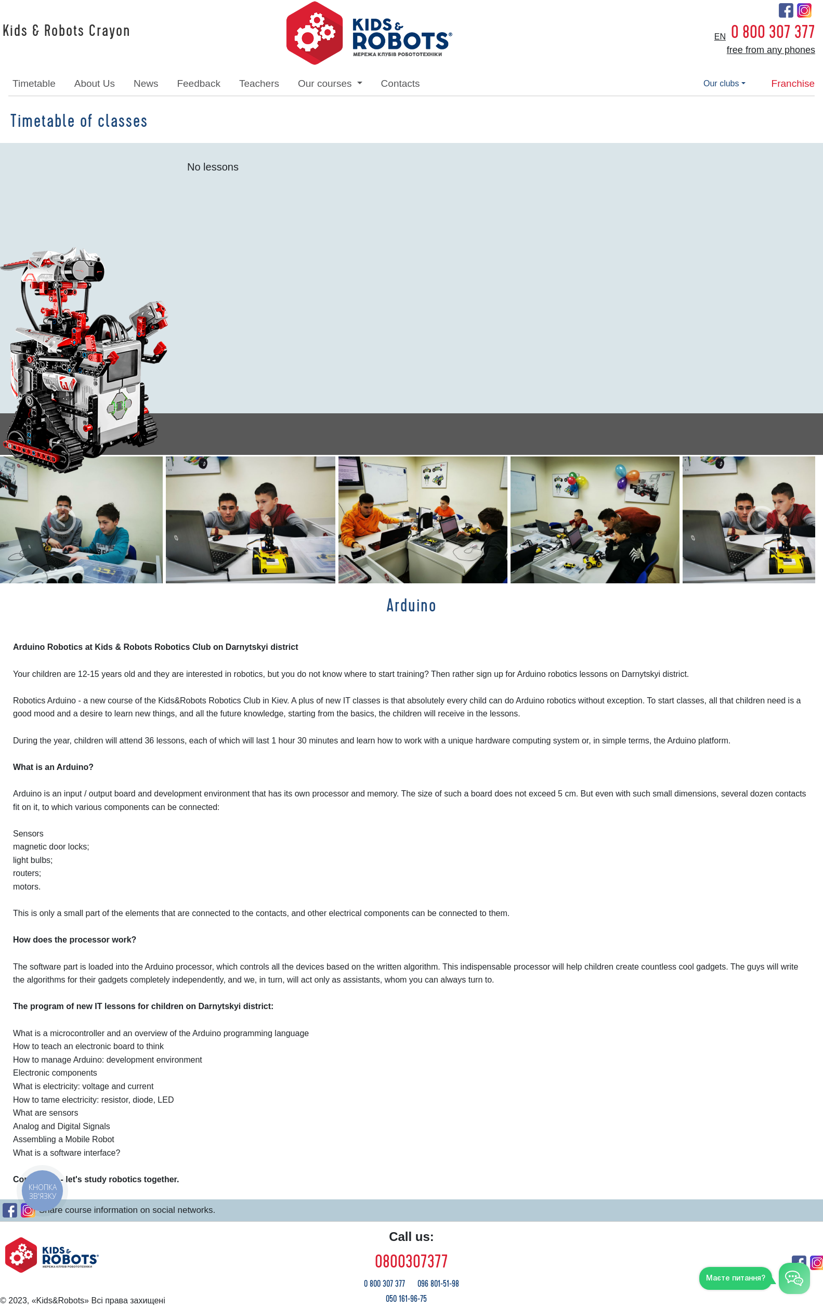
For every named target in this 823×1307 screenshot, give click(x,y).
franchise (793, 83)
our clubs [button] (721, 83)
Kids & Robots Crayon (66, 31)
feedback (198, 83)
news (146, 83)
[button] (61, 520)
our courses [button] (326, 83)
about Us (94, 83)
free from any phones (771, 50)
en (720, 36)
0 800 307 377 (773, 32)
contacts (400, 83)
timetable (34, 83)
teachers (259, 83)
